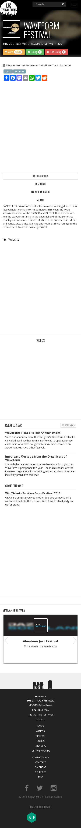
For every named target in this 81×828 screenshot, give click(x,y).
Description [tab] (40, 176)
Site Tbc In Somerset (59, 65)
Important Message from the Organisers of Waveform (36, 458)
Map (40, 776)
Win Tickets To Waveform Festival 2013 (32, 493)
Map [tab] (40, 200)
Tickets (40, 719)
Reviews (40, 736)
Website (11, 239)
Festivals (40, 696)
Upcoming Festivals (40, 704)
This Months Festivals (40, 714)
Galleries (40, 772)
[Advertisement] (40, 125)
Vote (13, 52)
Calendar (40, 767)
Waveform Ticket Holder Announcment (33, 433)
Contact (40, 762)
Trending (40, 745)
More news (68, 425)
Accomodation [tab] (40, 192)
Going (35, 52)
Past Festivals (40, 709)
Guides (41, 740)
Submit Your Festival (40, 700)
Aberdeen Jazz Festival (40, 641)
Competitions (40, 757)
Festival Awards (40, 750)
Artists (40, 731)
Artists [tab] (40, 184)
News (40, 726)
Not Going (56, 52)
